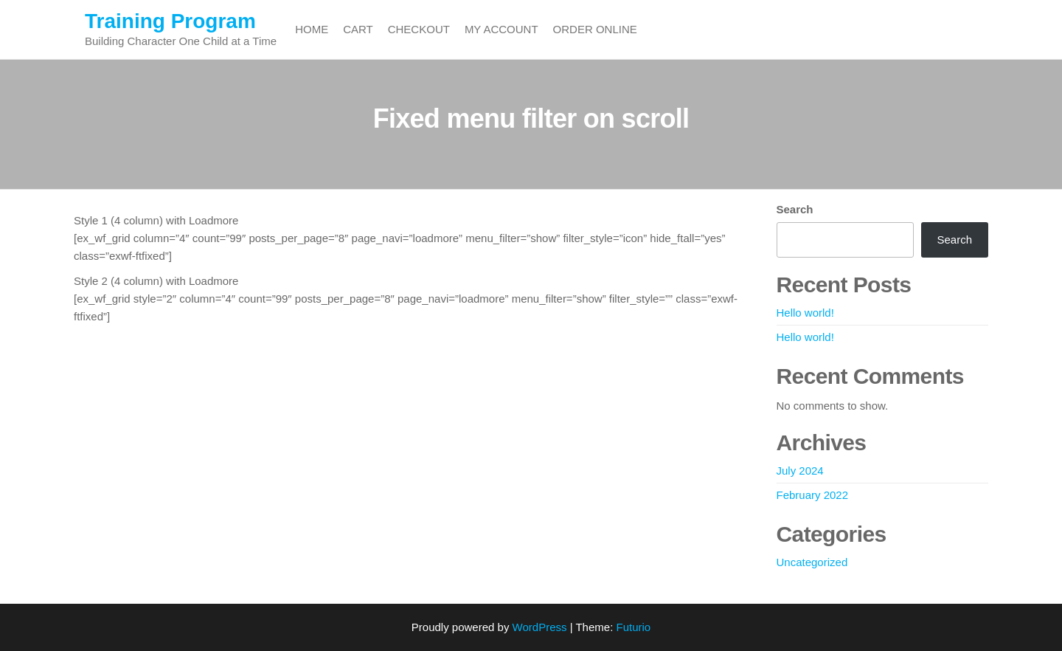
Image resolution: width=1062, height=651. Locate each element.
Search (795, 209)
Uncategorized (812, 562)
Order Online (595, 29)
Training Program (170, 21)
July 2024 (800, 470)
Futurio (633, 627)
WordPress (540, 627)
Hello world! (805, 312)
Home (311, 29)
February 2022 (813, 495)
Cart (358, 29)
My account (501, 29)
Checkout (419, 29)
